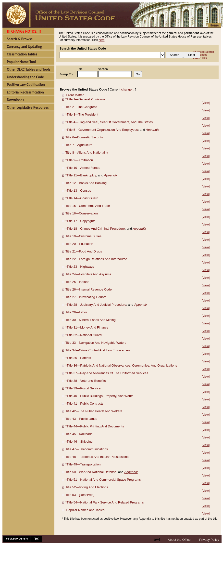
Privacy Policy (209, 540)
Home (214, 25)
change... (128, 89)
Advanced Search (203, 51)
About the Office (179, 540)
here (101, 40)
